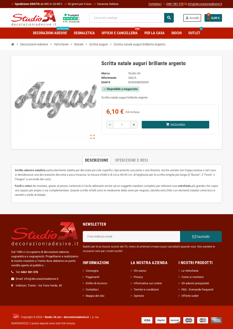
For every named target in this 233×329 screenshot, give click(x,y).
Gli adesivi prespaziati (195, 283)
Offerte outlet (189, 295)
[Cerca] (131, 18)
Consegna (92, 270)
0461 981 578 (174, 4)
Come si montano (192, 277)
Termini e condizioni (146, 289)
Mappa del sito (95, 295)
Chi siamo (140, 270)
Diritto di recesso (96, 283)
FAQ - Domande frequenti (197, 289)
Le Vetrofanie (189, 270)
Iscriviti (200, 236)
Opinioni (139, 295)
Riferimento (108, 77)
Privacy (138, 277)
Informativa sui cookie (148, 283)
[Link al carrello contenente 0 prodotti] (213, 18)
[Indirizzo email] (131, 236)
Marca (105, 73)
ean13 (105, 82)
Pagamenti (92, 277)
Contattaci (154, 4)
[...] (46, 265)
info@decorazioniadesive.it (205, 4)
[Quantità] (122, 124)
